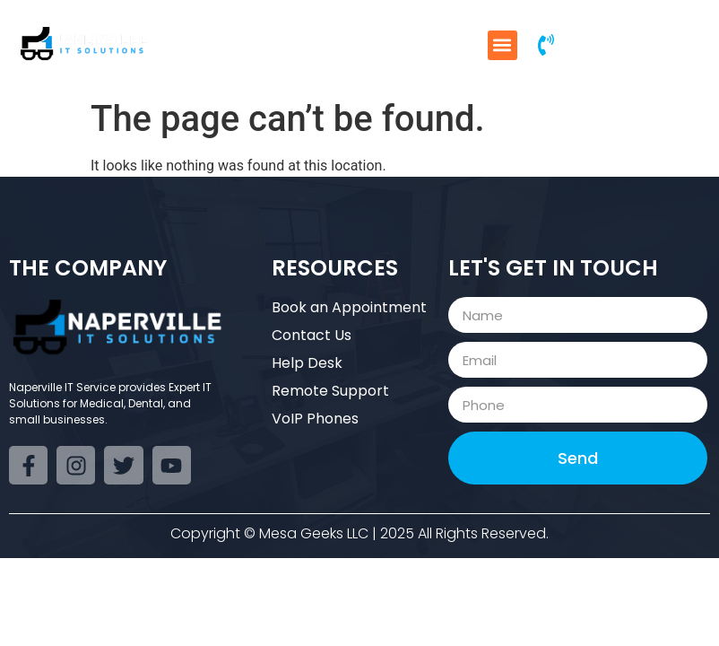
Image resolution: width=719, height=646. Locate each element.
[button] (502, 45)
